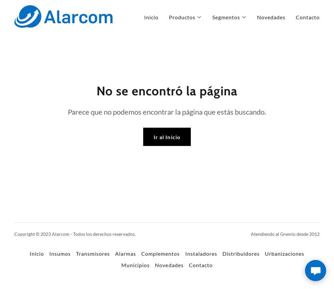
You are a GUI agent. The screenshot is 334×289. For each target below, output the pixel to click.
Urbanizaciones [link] (284, 253)
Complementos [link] (160, 253)
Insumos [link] (60, 253)
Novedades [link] (271, 17)
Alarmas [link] (125, 253)
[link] (63, 16)
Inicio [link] (151, 17)
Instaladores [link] (201, 253)
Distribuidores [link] (241, 253)
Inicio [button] (37, 253)
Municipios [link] (135, 265)
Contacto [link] (308, 17)
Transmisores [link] (93, 253)
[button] (185, 17)
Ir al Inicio (167, 137)
